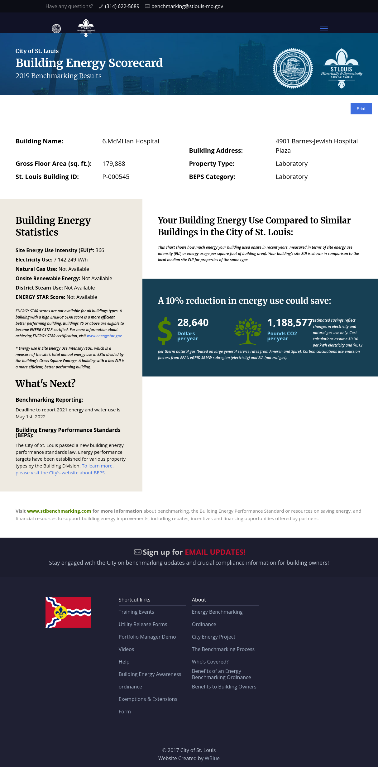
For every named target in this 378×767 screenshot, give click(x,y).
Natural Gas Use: (36, 269)
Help (124, 661)
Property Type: (212, 163)
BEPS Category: (212, 176)
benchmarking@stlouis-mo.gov (187, 6)
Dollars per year (187, 336)
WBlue (212, 758)
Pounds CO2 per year (282, 336)
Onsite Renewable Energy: (48, 278)
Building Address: (216, 150)
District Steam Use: (39, 287)
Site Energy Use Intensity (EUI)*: (55, 250)
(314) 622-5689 (122, 6)
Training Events (136, 611)
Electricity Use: (34, 259)
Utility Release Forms (143, 624)
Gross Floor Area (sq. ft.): (54, 163)
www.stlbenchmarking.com (59, 511)
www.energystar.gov (104, 335)
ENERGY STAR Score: (40, 297)
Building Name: (39, 141)
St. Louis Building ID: (47, 176)
